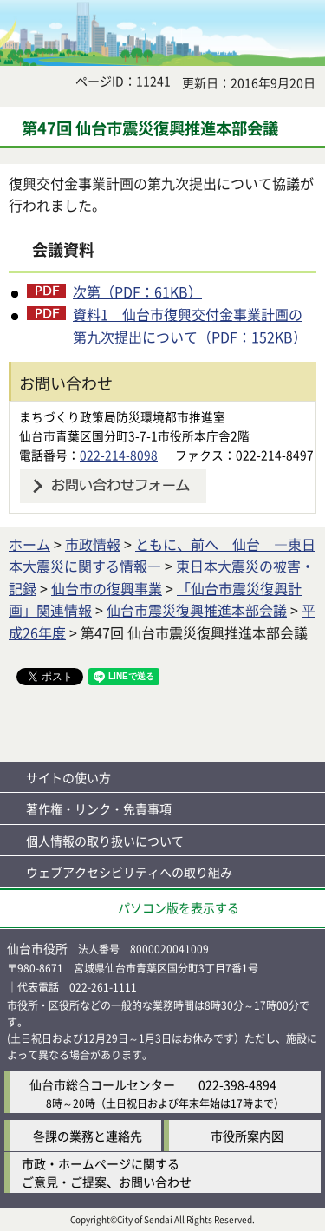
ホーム (29, 544)
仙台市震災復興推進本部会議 (197, 609)
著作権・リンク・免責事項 (99, 808)
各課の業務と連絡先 (87, 1135)
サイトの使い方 (68, 777)
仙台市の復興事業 (106, 588)
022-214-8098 (119, 454)
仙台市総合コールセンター (102, 1084)
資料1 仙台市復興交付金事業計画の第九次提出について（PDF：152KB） (190, 325)
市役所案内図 (247, 1135)
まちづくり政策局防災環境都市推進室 (122, 416)
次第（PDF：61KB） (137, 291)
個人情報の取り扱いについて (105, 840)
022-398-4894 (237, 1084)
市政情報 (92, 544)
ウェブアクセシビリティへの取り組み (129, 872)
